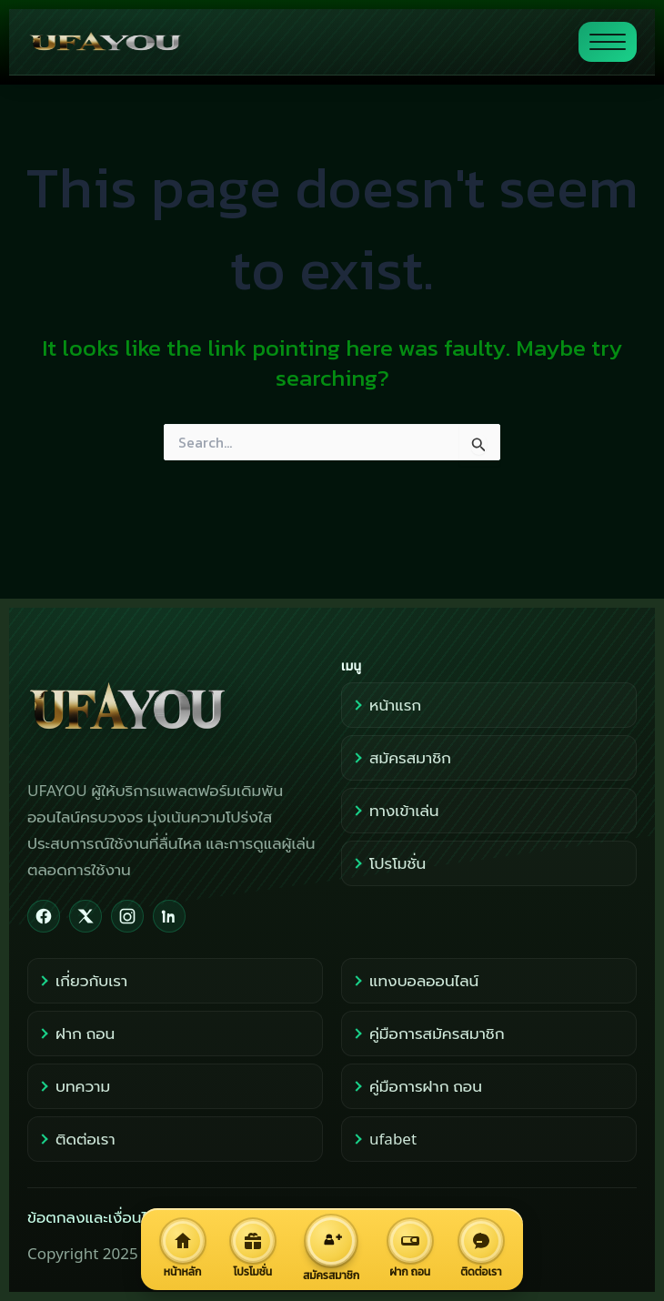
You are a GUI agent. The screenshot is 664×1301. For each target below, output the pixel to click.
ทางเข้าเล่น (394, 810)
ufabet (384, 1138)
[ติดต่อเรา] (481, 1249)
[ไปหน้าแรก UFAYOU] (295, 42)
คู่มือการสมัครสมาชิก (427, 1033)
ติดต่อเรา (76, 1138)
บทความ (73, 1085)
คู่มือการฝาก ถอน (416, 1085)
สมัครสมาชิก (401, 757)
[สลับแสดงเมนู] (607, 42)
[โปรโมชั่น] (252, 1249)
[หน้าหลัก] (182, 1249)
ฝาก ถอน (76, 1033)
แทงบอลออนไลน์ (414, 980)
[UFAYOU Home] (175, 707)
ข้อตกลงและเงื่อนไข (91, 1216)
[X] (85, 916)
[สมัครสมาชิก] (330, 1249)
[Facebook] (43, 916)
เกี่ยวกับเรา (82, 980)
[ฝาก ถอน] (410, 1249)
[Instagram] (127, 916)
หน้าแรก (386, 704)
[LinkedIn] (169, 916)
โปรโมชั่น (388, 862)
